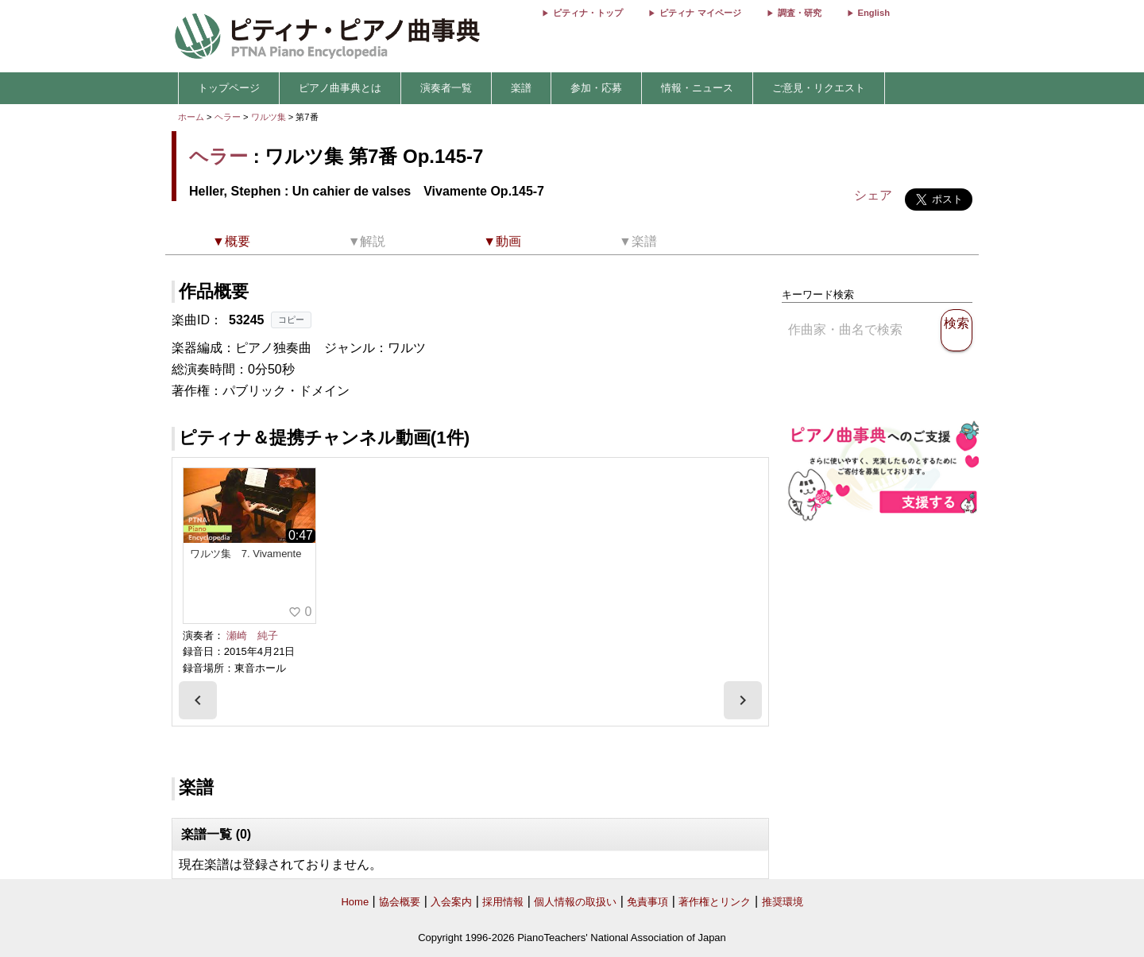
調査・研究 (799, 12)
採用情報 (503, 902)
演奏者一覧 (446, 88)
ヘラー (227, 117)
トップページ (229, 88)
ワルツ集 (269, 117)
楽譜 (521, 88)
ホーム (191, 117)
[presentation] (198, 700)
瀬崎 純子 (252, 635)
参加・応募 (596, 88)
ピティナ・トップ (588, 12)
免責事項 (647, 902)
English (874, 12)
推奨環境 (782, 902)
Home (355, 902)
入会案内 (451, 902)
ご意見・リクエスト (818, 88)
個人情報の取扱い (575, 902)
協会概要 (399, 902)
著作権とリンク (714, 902)
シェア (873, 195)
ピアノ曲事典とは (340, 88)
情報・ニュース (697, 88)
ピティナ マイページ (699, 12)
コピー (291, 319)
